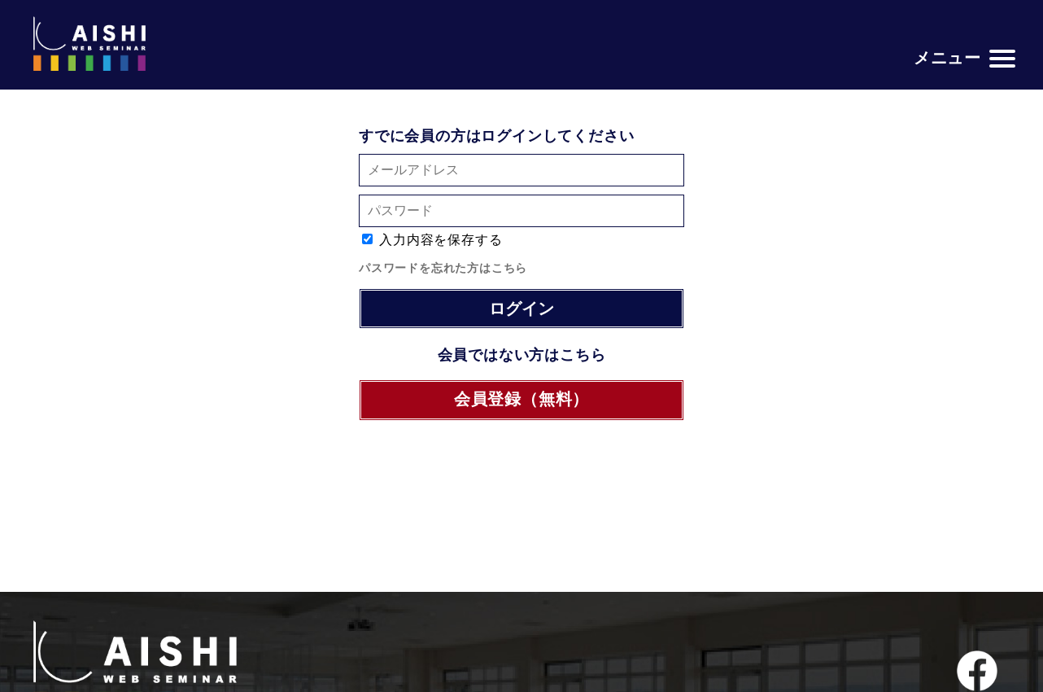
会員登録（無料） (521, 399)
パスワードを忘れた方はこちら (443, 267)
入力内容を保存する (440, 240)
